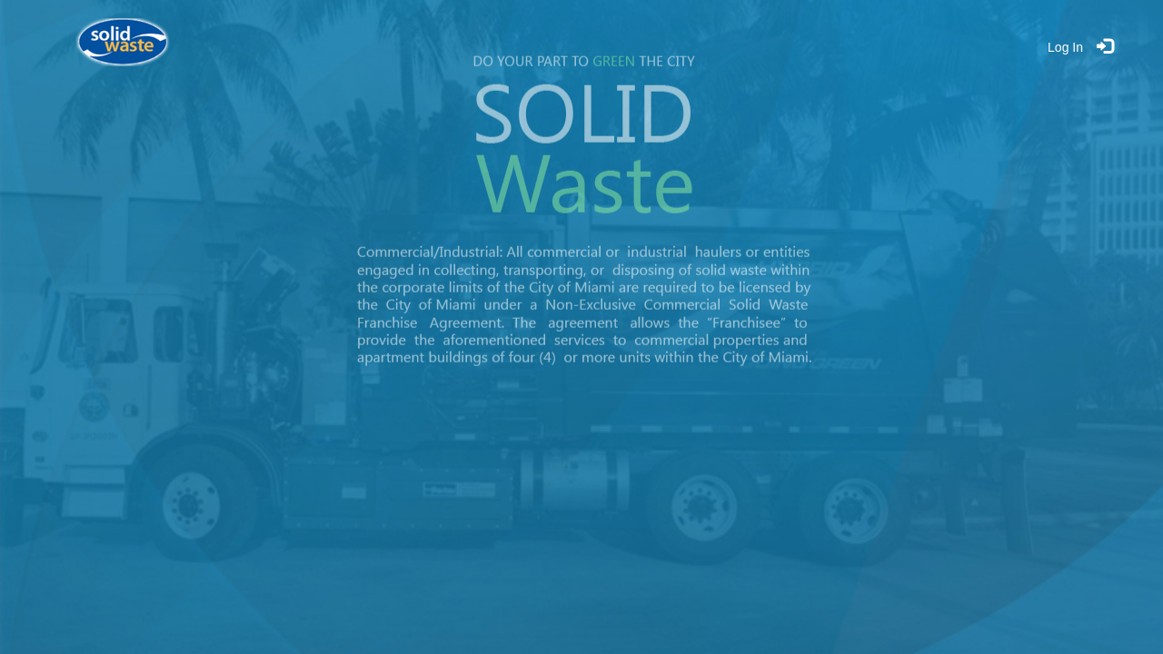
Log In (1065, 47)
